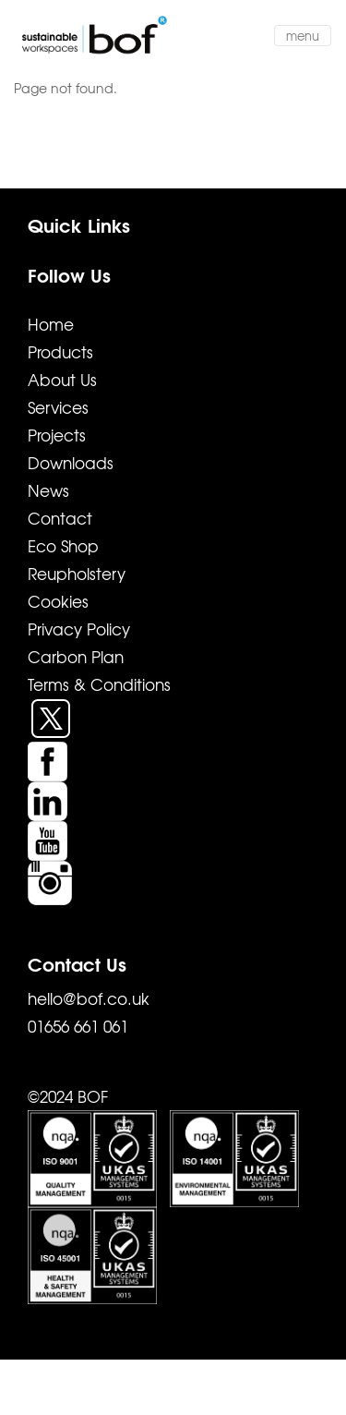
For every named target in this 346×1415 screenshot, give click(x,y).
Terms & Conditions (99, 683)
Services (58, 406)
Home (51, 323)
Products (60, 351)
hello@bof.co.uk (88, 998)
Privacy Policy (79, 628)
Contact (60, 517)
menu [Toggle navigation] (302, 35)
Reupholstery (76, 573)
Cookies (58, 600)
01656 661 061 (78, 1025)
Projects (57, 434)
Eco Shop (63, 545)
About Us (62, 379)
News (48, 490)
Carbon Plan (76, 656)
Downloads (70, 462)
